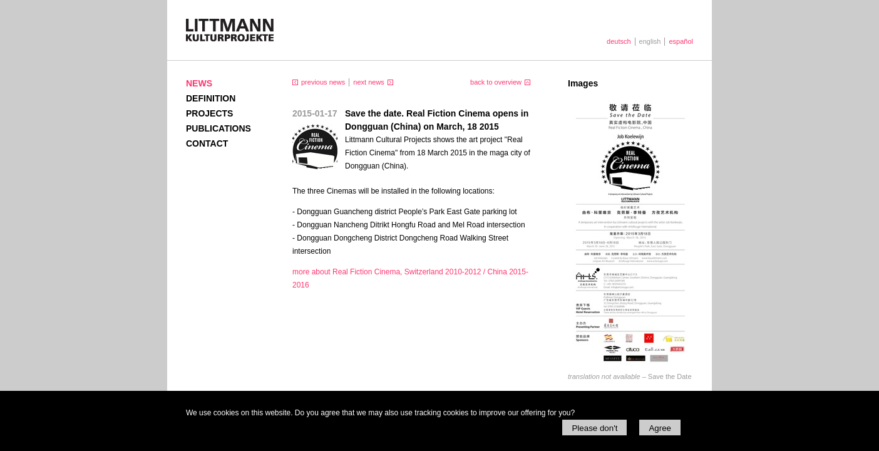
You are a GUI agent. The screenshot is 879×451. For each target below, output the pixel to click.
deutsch (619, 41)
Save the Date (630, 376)
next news (368, 82)
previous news (323, 82)
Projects (209, 113)
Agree (660, 428)
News (199, 83)
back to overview (496, 82)
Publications (218, 128)
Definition (210, 98)
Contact (207, 143)
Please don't (594, 428)
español (681, 41)
